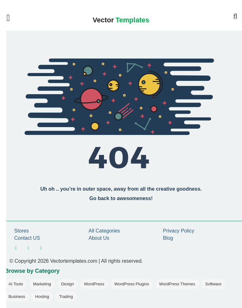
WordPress (94, 284)
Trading (66, 296)
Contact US (27, 238)
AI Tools (16, 284)
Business (17, 296)
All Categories (104, 230)
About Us (99, 238)
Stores (21, 230)
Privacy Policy (178, 230)
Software (213, 284)
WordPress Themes (177, 284)
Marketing (42, 284)
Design (67, 284)
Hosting (42, 296)
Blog (168, 238)
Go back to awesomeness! (121, 198)
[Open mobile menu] (11, 18)
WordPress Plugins (131, 284)
